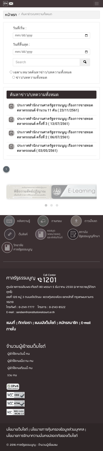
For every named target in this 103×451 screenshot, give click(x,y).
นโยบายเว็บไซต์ (17, 430)
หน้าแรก (11, 15)
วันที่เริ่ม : (19, 28)
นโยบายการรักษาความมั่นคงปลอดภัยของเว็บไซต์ (42, 436)
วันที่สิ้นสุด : (21, 44)
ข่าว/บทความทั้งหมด (29, 77)
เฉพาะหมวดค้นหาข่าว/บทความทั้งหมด (41, 72)
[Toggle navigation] (97, 3)
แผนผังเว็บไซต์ (46, 323)
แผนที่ (11, 323)
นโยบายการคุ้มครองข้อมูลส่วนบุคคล (57, 430)
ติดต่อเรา (25, 323)
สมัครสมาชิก (69, 323)
